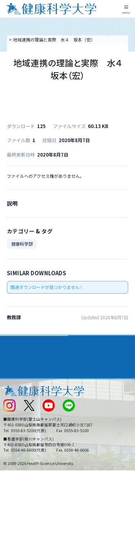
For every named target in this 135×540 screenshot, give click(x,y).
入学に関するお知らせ (91, 403)
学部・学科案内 (87, 340)
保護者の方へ (16, 439)
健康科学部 (22, 244)
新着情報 (11, 403)
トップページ (21, 39)
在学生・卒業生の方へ (91, 427)
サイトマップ (83, 415)
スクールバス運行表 (22, 415)
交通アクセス (15, 391)
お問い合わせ (83, 391)
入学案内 (13, 353)
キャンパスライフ (23, 366)
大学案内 (13, 340)
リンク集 (78, 379)
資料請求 (128, 78)
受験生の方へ (16, 427)
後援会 (9, 379)
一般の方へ (81, 439)
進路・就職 (82, 353)
